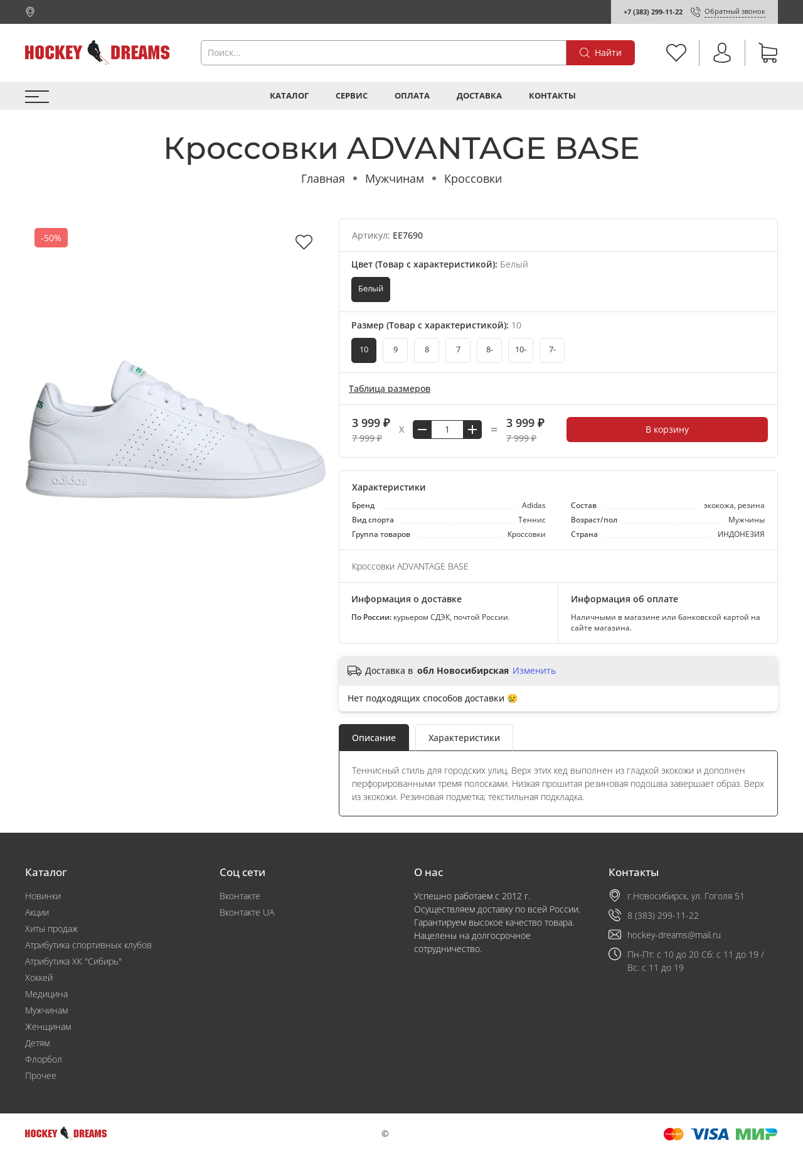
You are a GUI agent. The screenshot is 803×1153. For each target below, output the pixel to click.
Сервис (352, 95)
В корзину (667, 429)
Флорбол (43, 1059)
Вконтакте (240, 896)
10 (363, 349)
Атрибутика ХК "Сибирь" (73, 961)
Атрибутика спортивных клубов (88, 945)
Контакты (552, 95)
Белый (370, 288)
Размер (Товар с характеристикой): (436, 325)
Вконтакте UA (247, 912)
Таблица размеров (389, 388)
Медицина (46, 994)
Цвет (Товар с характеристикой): (439, 264)
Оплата (412, 95)
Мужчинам (394, 178)
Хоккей (39, 977)
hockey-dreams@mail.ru (674, 935)
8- (489, 349)
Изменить (534, 670)
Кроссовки (473, 178)
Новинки (43, 896)
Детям (37, 1043)
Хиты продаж (51, 928)
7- (552, 349)
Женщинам (48, 1026)
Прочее (40, 1075)
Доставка (479, 95)
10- (520, 349)
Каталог (289, 95)
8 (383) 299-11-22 (663, 915)
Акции (37, 912)
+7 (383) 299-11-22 (653, 11)
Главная (323, 178)
